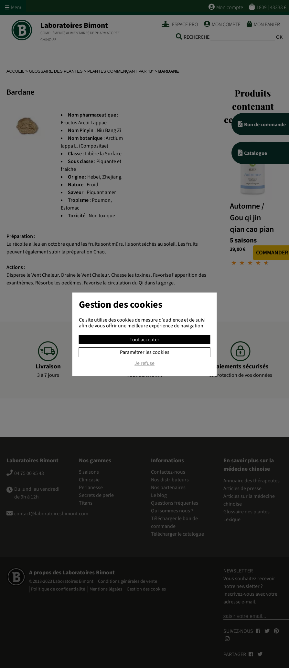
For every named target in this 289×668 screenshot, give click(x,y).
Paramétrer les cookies (144, 352)
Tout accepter (144, 339)
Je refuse (144, 363)
